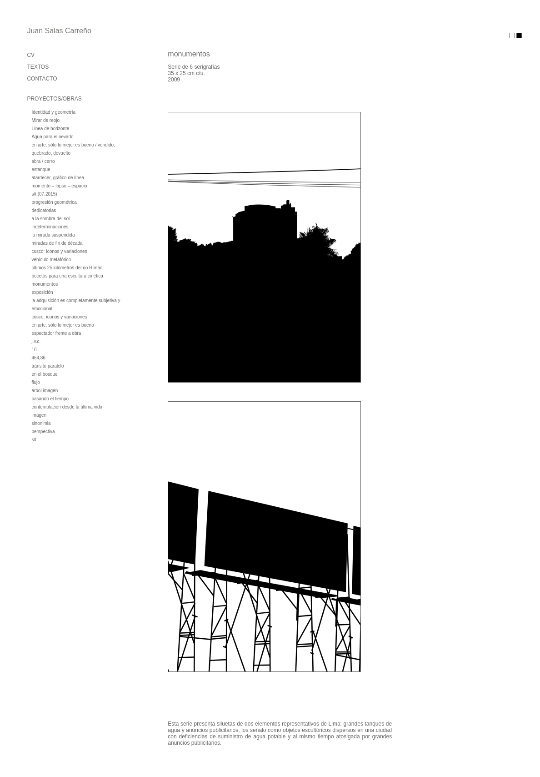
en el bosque (44, 374)
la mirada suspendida (53, 234)
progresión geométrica (54, 202)
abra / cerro (43, 161)
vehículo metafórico (51, 259)
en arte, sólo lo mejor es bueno (62, 325)
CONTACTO (42, 79)
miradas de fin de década (56, 243)
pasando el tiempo (50, 398)
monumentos (44, 284)
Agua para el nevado (52, 136)
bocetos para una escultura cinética (67, 275)
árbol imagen (44, 390)
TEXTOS (38, 67)
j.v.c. (35, 341)
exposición (42, 292)
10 (33, 349)
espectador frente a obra (56, 333)
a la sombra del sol (50, 218)
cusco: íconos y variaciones (59, 251)
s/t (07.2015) (44, 194)
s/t (33, 439)
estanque (40, 169)
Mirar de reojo (45, 120)
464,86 (38, 357)
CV (31, 55)
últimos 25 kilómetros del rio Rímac (66, 267)
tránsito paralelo (47, 365)
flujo (35, 382)
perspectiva (43, 431)
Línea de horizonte (50, 128)
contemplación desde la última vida (66, 406)
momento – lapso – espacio (59, 185)
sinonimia (40, 423)
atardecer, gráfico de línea (57, 177)
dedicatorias (43, 210)
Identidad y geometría (53, 112)
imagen (38, 415)
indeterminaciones (49, 226)
